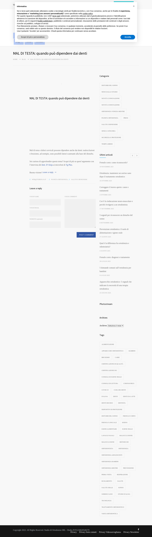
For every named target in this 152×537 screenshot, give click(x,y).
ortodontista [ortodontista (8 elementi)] (107, 448)
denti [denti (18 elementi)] (115, 396)
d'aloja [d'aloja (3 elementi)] (105, 396)
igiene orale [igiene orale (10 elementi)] (127, 429)
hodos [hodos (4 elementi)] (124, 422)
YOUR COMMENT (71, 196)
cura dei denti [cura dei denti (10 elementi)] (120, 390)
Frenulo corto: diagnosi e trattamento (115, 257)
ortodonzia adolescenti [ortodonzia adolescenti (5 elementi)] (112, 455)
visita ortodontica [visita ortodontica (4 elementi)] (110, 514)
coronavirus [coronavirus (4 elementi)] (128, 383)
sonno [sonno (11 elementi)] (120, 487)
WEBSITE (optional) (36, 219)
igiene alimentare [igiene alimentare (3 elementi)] (109, 429)
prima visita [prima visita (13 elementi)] (107, 474)
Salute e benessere (79, 179)
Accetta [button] (128, 37)
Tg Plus (69, 165)
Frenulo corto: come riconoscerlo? (114, 162)
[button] (134, 6)
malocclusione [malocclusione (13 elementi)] (126, 435)
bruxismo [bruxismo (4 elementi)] (106, 357)
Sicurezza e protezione (111, 137)
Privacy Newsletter (131, 532)
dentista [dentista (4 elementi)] (122, 403)
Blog (24, 59)
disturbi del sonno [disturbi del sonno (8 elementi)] (110, 416)
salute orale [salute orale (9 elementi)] (107, 487)
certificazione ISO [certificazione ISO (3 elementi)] (109, 370)
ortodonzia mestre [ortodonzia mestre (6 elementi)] (110, 468)
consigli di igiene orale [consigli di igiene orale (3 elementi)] (112, 377)
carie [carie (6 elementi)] (117, 357)
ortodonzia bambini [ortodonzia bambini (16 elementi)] (110, 461)
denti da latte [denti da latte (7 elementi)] (129, 396)
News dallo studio (110, 92)
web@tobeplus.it (39, 179)
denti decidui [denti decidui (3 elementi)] (107, 403)
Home (15, 59)
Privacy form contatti (87, 532)
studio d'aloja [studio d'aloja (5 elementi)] (124, 494)
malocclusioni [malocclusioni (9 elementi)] (108, 442)
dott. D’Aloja (47, 165)
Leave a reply (47, 172)
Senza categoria (108, 131)
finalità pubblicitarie (45, 21)
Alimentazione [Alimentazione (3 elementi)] (108, 344)
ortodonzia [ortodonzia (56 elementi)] (123, 448)
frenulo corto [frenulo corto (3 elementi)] (129, 416)
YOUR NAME (34, 196)
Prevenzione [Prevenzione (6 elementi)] (128, 468)
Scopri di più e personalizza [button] (32, 37)
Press (125, 118)
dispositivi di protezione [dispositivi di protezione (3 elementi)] (112, 409)
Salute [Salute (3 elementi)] (120, 481)
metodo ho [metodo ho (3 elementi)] (124, 442)
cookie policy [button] (88, 14)
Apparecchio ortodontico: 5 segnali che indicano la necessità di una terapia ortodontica (116, 285)
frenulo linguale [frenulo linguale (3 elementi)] (109, 422)
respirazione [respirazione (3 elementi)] (122, 474)
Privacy (73, 532)
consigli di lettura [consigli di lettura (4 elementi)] (110, 383)
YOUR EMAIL (34, 208)
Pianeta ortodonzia (59, 179)
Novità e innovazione (111, 98)
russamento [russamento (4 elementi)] (107, 481)
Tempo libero (107, 144)
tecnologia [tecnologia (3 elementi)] (106, 501)
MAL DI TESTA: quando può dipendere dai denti (59, 98)
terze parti (56, 16)
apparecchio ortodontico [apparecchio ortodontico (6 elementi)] (112, 351)
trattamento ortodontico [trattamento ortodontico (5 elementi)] (113, 507)
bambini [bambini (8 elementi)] (132, 351)
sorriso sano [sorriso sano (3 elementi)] (107, 494)
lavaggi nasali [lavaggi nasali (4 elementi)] (108, 435)
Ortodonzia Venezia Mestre (113, 111)
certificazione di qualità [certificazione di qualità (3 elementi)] (112, 364)
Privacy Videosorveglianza (110, 532)
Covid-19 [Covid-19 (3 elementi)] (105, 390)
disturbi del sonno (110, 85)
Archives (103, 325)
